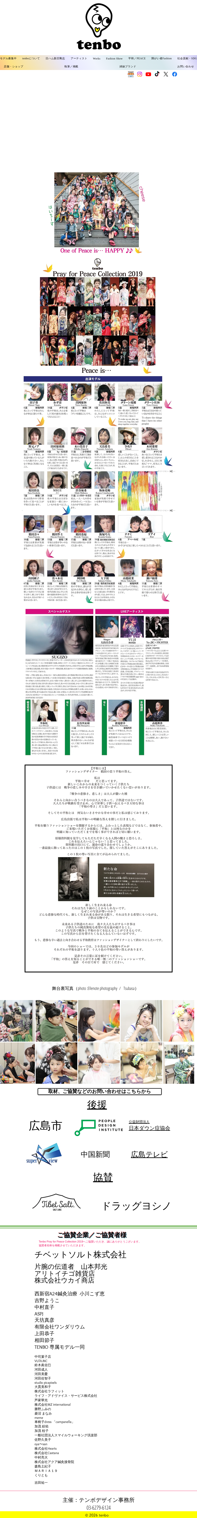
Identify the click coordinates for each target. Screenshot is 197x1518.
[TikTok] (157, 74)
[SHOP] (131, 74)
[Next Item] (188, 1042)
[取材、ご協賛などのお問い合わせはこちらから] (100, 1091)
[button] (31, 58)
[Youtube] (148, 74)
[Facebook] (174, 74)
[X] (166, 74)
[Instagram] (139, 74)
